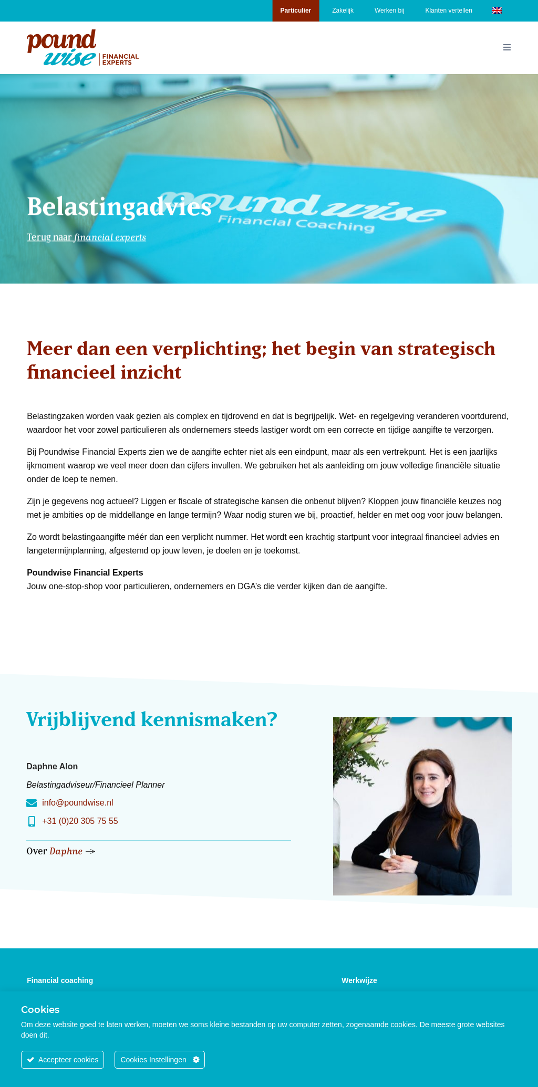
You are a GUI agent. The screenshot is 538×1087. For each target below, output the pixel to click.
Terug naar (86, 231)
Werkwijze (359, 980)
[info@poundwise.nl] (31, 803)
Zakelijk (343, 10)
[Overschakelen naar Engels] (497, 10)
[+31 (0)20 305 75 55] (31, 822)
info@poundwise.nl (77, 802)
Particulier (296, 10)
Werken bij (389, 10)
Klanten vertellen (448, 10)
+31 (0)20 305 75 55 (80, 821)
